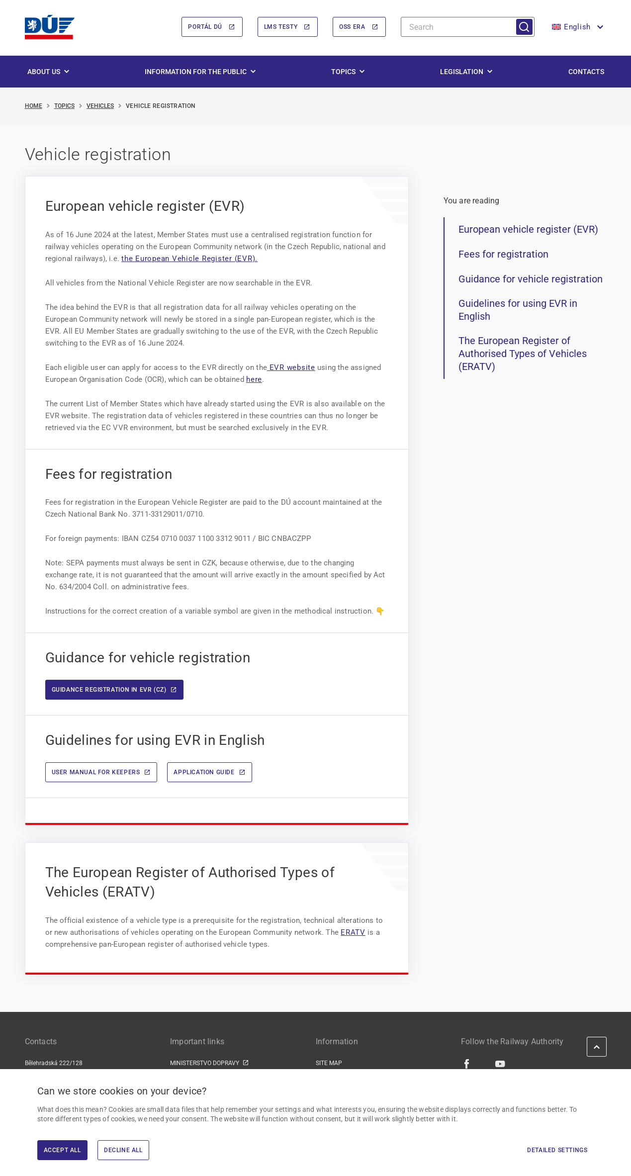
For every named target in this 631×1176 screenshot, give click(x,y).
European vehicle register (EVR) (528, 230)
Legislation (461, 72)
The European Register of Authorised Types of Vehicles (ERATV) (522, 353)
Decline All (123, 1150)
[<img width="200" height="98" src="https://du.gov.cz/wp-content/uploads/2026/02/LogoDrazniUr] (50, 27)
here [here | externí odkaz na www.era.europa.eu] (254, 379)
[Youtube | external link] (500, 1063)
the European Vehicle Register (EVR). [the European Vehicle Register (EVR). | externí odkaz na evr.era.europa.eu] (189, 258)
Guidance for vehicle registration (530, 279)
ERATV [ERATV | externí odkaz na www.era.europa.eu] (353, 932)
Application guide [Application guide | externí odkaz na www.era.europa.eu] (204, 772)
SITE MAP (329, 1063)
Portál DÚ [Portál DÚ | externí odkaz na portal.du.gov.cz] (205, 27)
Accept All (62, 1150)
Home (33, 105)
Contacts (586, 72)
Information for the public (196, 72)
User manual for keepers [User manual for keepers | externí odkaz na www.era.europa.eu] (96, 772)
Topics (343, 72)
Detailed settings (557, 1150)
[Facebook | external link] (467, 1063)
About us (43, 72)
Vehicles (100, 105)
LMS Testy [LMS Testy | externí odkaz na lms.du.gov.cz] (280, 27)
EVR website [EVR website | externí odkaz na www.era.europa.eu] (291, 367)
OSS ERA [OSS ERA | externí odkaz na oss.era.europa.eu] (352, 27)
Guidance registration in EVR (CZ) (109, 689)
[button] (577, 27)
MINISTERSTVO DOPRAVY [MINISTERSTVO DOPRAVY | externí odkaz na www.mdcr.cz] (204, 1063)
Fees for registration (503, 254)
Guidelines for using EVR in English (517, 310)
